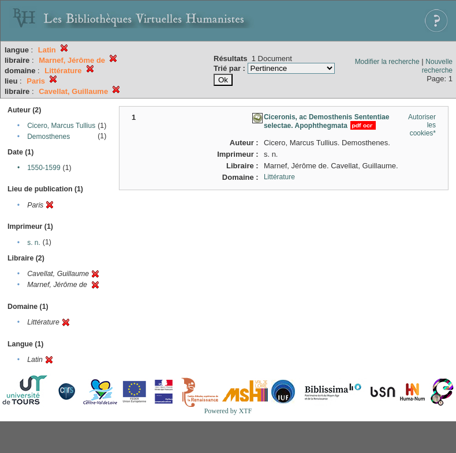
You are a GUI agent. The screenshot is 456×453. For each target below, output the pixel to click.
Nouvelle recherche (437, 66)
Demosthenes (48, 137)
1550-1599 (43, 168)
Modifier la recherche (387, 62)
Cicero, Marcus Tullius (61, 126)
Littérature (279, 177)
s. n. (33, 243)
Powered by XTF (228, 411)
